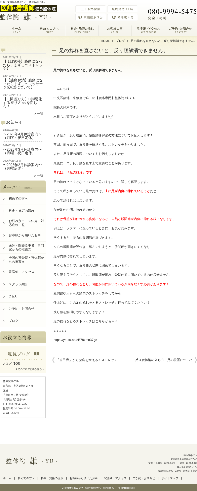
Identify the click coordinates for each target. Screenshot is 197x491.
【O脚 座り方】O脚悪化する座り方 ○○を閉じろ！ (22, 102)
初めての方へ (49, 31)
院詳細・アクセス (147, 31)
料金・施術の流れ (82, 31)
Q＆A (12, 296)
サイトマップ (169, 478)
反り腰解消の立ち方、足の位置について (164, 360)
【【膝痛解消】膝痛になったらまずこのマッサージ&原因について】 (23, 83)
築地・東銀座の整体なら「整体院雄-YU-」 (98, 488)
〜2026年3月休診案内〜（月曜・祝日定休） (22, 151)
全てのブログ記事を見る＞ (29, 369)
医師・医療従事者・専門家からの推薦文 (26, 247)
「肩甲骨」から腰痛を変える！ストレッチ (86, 360)
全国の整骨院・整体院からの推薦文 (26, 259)
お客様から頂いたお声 (114, 31)
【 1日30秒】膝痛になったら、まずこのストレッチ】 (23, 64)
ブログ (120, 41)
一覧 (40, 113)
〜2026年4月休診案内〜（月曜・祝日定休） (22, 136)
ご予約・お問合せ (180, 31)
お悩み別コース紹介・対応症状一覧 (26, 223)
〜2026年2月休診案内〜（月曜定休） (22, 166)
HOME (105, 41)
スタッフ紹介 (18, 284)
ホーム (16, 31)
